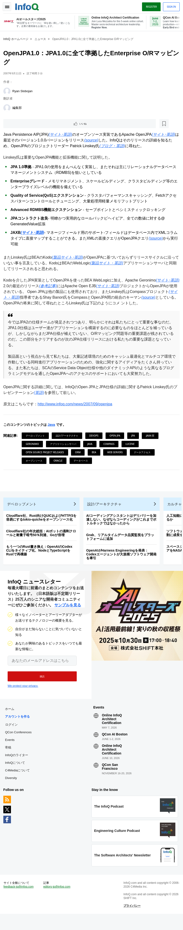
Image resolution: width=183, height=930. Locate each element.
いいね (18, 123)
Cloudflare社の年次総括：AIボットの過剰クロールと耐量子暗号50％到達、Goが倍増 (42, 542)
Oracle (59, 466)
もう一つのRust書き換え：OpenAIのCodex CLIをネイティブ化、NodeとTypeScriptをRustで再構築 (41, 559)
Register (149, 5)
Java (52, 430)
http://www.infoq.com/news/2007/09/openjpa (76, 410)
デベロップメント (36, 441)
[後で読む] (34, 123)
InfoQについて (16, 774)
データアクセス (143, 458)
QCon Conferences (19, 744)
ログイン (13, 736)
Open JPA (116, 441)
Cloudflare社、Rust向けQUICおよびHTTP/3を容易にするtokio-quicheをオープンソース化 (43, 526)
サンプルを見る (67, 615)
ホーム (11, 720)
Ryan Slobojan (24, 90)
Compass (110, 450)
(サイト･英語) (62, 135)
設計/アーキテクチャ (68, 441)
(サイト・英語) (40, 298)
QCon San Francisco (110, 778)
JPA (134, 441)
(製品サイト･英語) (69, 258)
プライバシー (131, 920)
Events (11, 751)
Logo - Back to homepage (29, 5)
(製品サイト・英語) (111, 263)
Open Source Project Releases (46, 458)
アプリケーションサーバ (64, 450)
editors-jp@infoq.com (57, 901)
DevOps (95, 441)
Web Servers (116, 458)
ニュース (41, 38)
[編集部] (8, 107)
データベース (82, 466)
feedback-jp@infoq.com (20, 901)
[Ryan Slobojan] (8, 90)
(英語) (44, 399)
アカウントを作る (18, 728)
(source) (97, 140)
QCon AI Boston (114, 746)
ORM (79, 458)
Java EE (151, 441)
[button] (40, 687)
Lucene (131, 450)
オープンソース (35, 466)
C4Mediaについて (18, 782)
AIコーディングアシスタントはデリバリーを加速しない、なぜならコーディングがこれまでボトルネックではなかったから (123, 528)
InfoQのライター (18, 767)
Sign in (169, 5)
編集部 (18, 107)
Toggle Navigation (9, 5)
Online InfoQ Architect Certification (112, 730)
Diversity (12, 789)
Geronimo (33, 450)
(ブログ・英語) (113, 146)
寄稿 (9, 759)
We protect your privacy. (23, 696)
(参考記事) (73, 286)
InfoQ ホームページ (17, 38)
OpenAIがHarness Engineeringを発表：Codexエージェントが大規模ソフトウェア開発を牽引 (123, 563)
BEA (95, 458)
